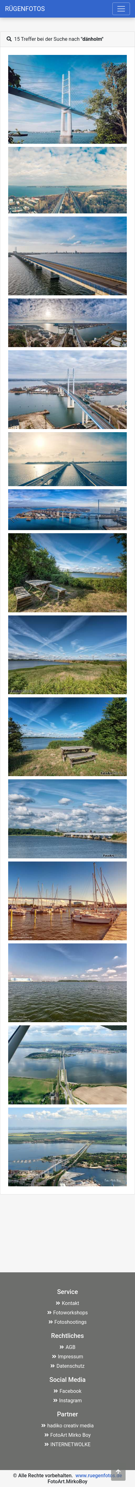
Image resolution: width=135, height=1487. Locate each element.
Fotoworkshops (67, 1313)
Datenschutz (67, 1366)
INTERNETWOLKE (67, 1444)
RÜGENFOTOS (25, 9)
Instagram (67, 1401)
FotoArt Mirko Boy (67, 1435)
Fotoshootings (67, 1322)
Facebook (67, 1391)
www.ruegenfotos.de (99, 1476)
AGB (67, 1347)
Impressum (67, 1357)
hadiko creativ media (67, 1426)
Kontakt (67, 1303)
